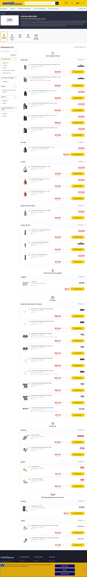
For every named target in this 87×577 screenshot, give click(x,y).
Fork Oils (5, 65)
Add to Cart (78, 71)
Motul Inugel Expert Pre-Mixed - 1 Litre (41, 166)
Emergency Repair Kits (24, 8)
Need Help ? (82, 8)
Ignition (4, 103)
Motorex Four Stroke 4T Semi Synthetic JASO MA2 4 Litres (46, 77)
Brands (13, 8)
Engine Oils (5, 63)
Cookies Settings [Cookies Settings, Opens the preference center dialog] (65, 566)
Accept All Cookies (65, 573)
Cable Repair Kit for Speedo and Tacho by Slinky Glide (44, 537)
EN (77, 3)
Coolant (5, 68)
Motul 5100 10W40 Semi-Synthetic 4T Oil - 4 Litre (44, 115)
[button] (68, 3)
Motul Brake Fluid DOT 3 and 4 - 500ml (41, 210)
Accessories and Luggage (7, 77)
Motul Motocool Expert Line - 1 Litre (40, 179)
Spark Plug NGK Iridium (37, 479)
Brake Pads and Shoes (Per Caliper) (9, 91)
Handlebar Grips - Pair (36, 506)
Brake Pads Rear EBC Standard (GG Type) (41, 395)
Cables (4, 116)
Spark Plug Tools (54, 8)
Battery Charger (35, 435)
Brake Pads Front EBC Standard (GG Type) (42, 346)
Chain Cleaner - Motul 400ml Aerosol (40, 230)
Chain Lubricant (7, 73)
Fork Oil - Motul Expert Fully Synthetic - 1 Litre (42, 147)
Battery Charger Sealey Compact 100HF (41, 447)
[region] (43, 569)
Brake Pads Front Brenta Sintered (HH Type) (42, 309)
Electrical (3, 97)
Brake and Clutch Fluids (9, 70)
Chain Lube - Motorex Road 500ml (40, 242)
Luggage (5, 81)
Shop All (4, 8)
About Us (36, 560)
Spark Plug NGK (35, 466)
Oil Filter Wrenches (39, 8)
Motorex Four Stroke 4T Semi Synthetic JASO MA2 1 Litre (45, 64)
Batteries (5, 100)
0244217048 (52, 560)
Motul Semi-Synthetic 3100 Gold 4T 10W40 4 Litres (44, 128)
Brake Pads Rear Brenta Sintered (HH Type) (42, 358)
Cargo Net (34, 281)
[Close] (84, 569)
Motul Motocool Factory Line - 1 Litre (40, 191)
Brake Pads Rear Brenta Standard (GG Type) (42, 370)
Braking (3, 86)
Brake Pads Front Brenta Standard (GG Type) (42, 321)
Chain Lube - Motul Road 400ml (39, 254)
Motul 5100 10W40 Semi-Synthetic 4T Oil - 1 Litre (44, 90)
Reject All (65, 570)
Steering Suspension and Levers (7, 108)
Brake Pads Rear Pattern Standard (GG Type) (42, 407)
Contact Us (21, 560)
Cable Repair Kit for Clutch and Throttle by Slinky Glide (45, 525)
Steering (5, 113)
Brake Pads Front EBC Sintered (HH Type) (41, 333)
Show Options (77, 154)
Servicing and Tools (6, 59)
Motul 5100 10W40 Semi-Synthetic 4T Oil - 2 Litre (44, 103)
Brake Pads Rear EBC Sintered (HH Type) (41, 383)
